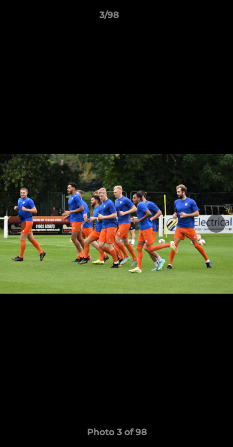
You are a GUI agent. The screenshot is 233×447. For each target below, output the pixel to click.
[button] (188, 18)
